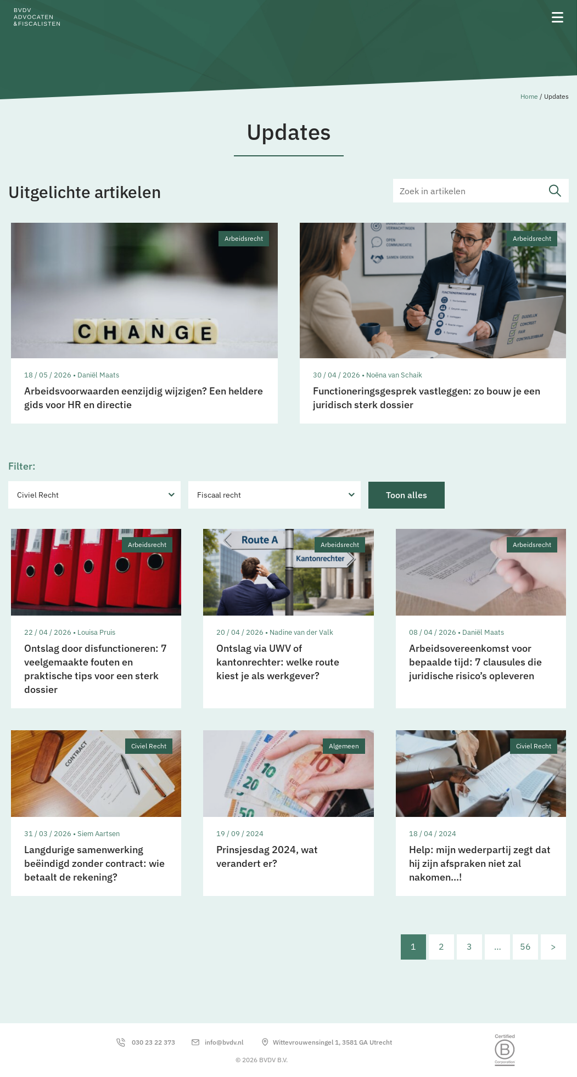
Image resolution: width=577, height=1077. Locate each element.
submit (555, 190)
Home (529, 96)
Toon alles (406, 494)
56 (525, 946)
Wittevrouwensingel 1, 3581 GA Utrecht (332, 1042)
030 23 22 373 (153, 1042)
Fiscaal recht (219, 495)
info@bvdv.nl (224, 1042)
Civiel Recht (38, 495)
